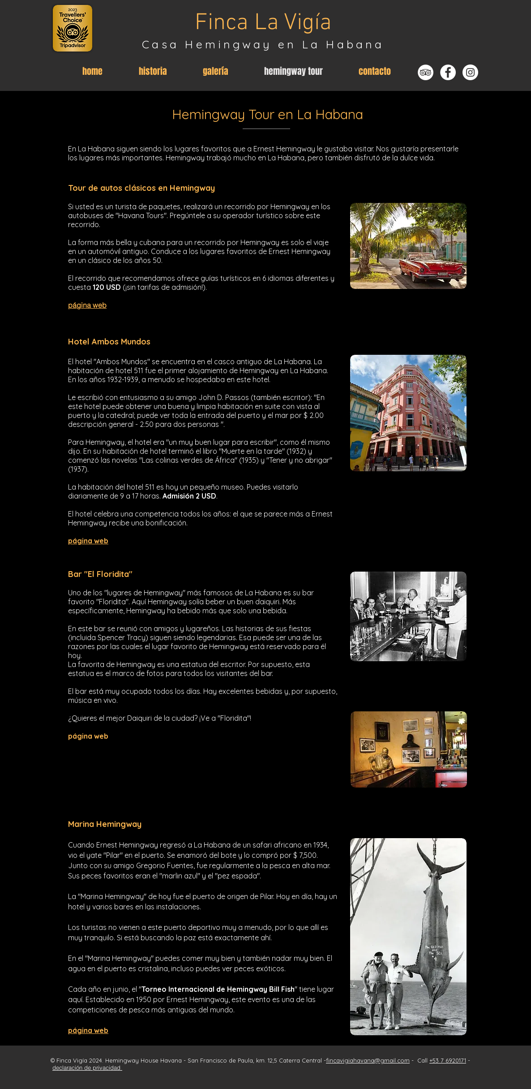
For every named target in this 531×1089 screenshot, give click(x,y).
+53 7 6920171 (447, 1060)
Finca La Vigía (263, 23)
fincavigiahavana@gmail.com (368, 1060)
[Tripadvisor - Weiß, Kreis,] (425, 72)
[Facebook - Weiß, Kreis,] (448, 72)
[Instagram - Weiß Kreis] (470, 72)
